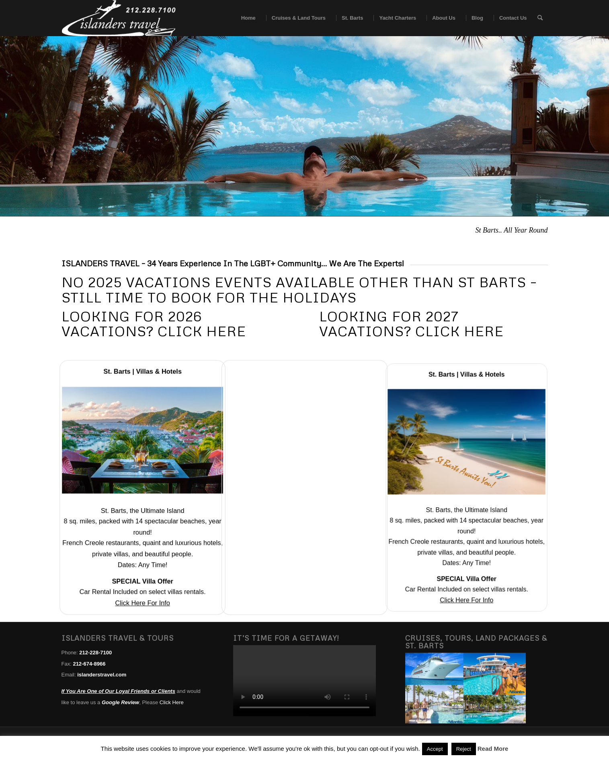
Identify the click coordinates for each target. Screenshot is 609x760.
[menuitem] (246, 18)
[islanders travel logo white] (119, 18)
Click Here (172, 702)
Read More (493, 748)
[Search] (540, 18)
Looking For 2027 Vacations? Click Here (411, 323)
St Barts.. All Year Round (511, 230)
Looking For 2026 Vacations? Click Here (154, 323)
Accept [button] (435, 749)
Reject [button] (463, 749)
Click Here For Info (142, 600)
